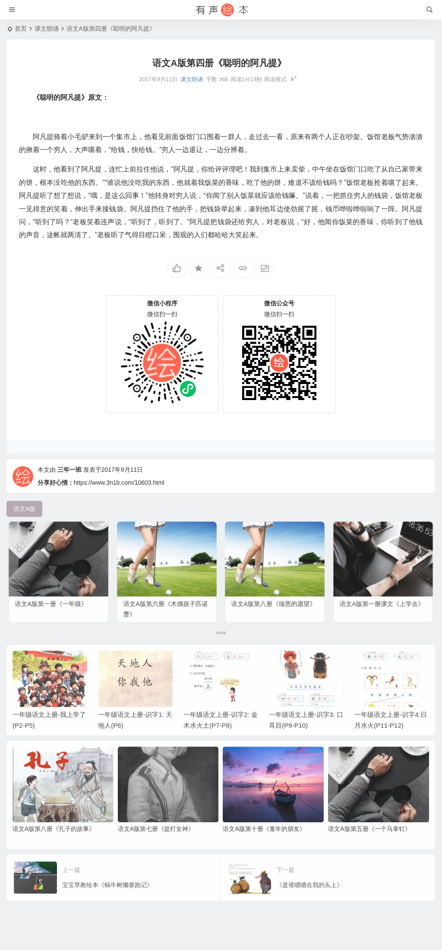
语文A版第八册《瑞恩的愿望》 (274, 595)
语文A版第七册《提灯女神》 (156, 842)
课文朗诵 (47, 28)
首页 (21, 28)
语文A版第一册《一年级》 (53, 595)
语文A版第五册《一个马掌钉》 (369, 842)
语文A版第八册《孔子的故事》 (54, 842)
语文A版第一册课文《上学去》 (382, 595)
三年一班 (69, 486)
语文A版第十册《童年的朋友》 (264, 842)
